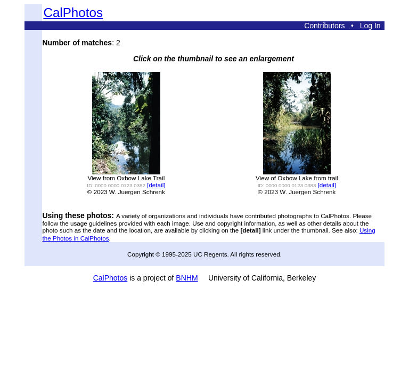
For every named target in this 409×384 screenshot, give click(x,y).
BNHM (187, 278)
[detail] (156, 184)
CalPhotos (73, 12)
